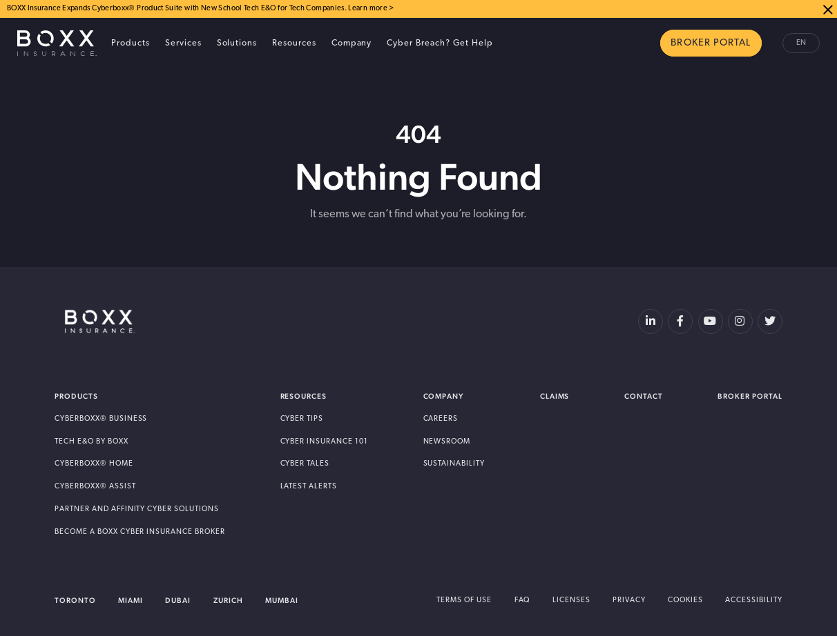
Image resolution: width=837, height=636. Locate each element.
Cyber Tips (302, 419)
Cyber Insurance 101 (324, 442)
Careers (441, 419)
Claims (555, 396)
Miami (130, 600)
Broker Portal (750, 396)
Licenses (571, 600)
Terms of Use (464, 600)
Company (351, 43)
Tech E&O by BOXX (91, 442)
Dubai (178, 600)
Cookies (685, 600)
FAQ (522, 600)
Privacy (629, 600)
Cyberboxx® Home (94, 464)
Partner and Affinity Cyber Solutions (137, 509)
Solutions (237, 43)
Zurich (228, 600)
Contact (643, 396)
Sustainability (454, 464)
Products (130, 43)
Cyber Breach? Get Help (440, 43)
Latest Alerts (309, 486)
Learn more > (371, 8)
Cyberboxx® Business (101, 419)
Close (827, 9)
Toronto (75, 600)
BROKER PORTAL (711, 43)
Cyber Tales (305, 464)
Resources (294, 43)
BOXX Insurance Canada (57, 43)
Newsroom (447, 442)
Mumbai (281, 600)
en (801, 43)
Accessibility (753, 600)
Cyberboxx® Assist (95, 486)
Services (183, 43)
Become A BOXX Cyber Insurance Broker (140, 532)
